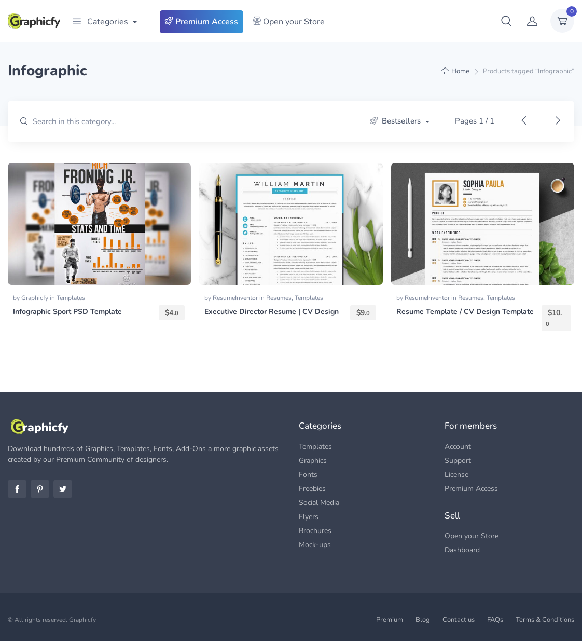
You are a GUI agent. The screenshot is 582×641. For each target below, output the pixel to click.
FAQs (495, 619)
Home (460, 71)
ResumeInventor (236, 298)
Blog (422, 619)
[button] (506, 21)
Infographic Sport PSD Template (67, 312)
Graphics (313, 461)
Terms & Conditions (545, 619)
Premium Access (201, 22)
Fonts (308, 475)
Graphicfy (35, 298)
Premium (389, 619)
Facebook (17, 489)
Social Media (319, 503)
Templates (71, 298)
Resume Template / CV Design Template (465, 312)
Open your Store (289, 22)
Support (458, 461)
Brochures (315, 531)
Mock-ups (315, 545)
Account (458, 447)
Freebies (312, 489)
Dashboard (462, 550)
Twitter (62, 489)
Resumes (279, 298)
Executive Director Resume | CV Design (271, 312)
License (456, 475)
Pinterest (40, 489)
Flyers (308, 517)
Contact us (458, 619)
